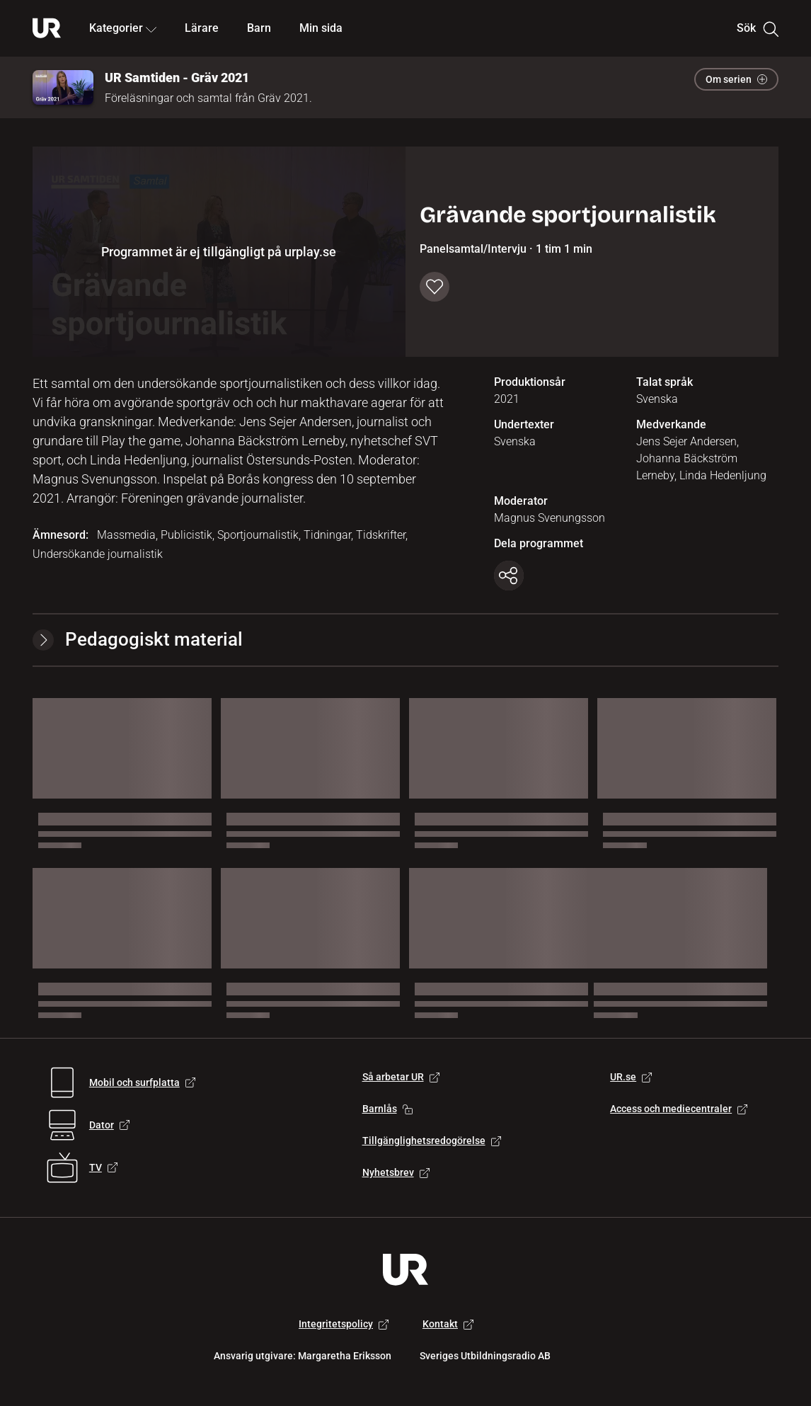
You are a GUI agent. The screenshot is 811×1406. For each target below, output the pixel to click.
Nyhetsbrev (396, 1172)
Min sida (321, 28)
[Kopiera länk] (509, 575)
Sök (757, 28)
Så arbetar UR (400, 1076)
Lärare (202, 28)
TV (103, 1167)
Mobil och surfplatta (142, 1082)
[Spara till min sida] (434, 287)
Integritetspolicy (344, 1324)
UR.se (631, 1076)
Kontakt (447, 1324)
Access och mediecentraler (678, 1108)
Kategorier (122, 28)
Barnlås (387, 1108)
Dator (109, 1125)
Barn (259, 28)
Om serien (736, 79)
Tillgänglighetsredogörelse (431, 1140)
